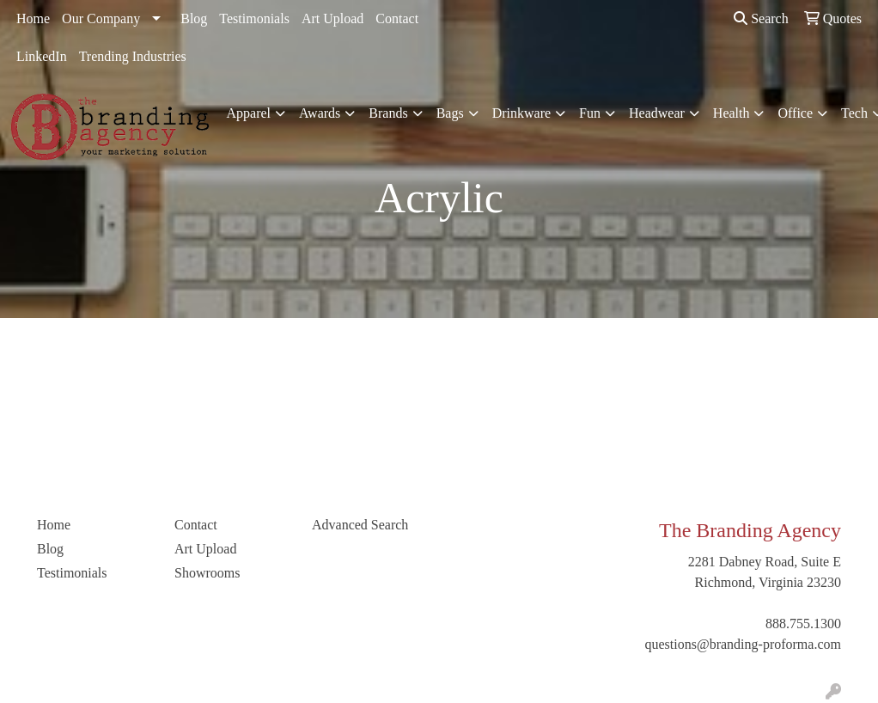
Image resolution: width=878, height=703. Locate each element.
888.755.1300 (803, 623)
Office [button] (795, 113)
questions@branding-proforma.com (743, 644)
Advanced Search (360, 524)
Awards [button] (319, 113)
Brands (388, 113)
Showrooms (207, 572)
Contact (396, 18)
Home (33, 18)
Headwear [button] (657, 113)
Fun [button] (590, 113)
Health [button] (731, 113)
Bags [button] (450, 113)
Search (761, 18)
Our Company (101, 18)
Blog (193, 18)
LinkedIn (41, 56)
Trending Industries (132, 56)
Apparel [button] (249, 113)
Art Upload (332, 18)
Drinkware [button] (521, 113)
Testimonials (254, 18)
